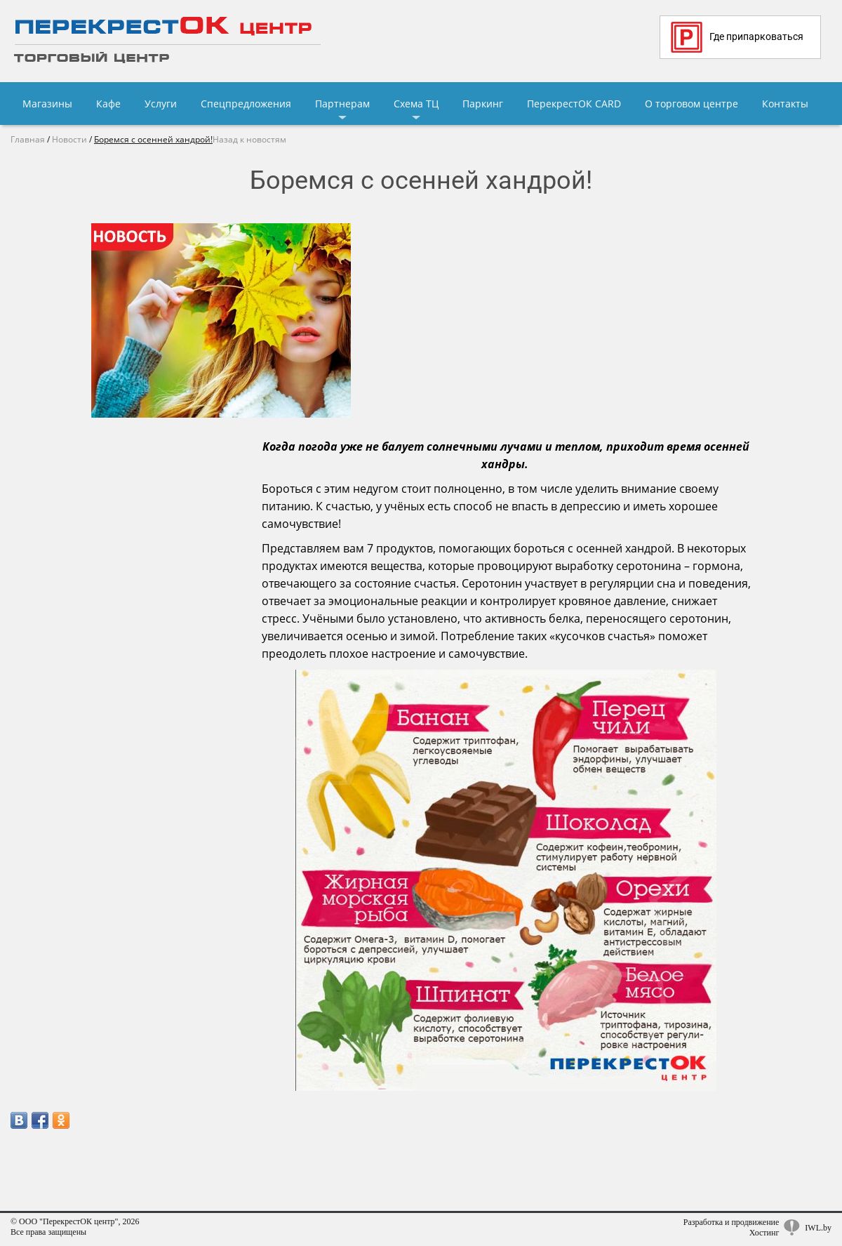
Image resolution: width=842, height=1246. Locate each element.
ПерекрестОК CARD (574, 103)
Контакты (785, 103)
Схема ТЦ (416, 103)
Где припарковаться (737, 37)
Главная (28, 139)
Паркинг (482, 103)
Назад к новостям (249, 139)
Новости (69, 139)
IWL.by (818, 1228)
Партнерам (342, 103)
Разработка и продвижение (731, 1222)
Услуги (161, 103)
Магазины (47, 103)
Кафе (108, 103)
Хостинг (764, 1233)
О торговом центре (691, 103)
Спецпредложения (246, 103)
